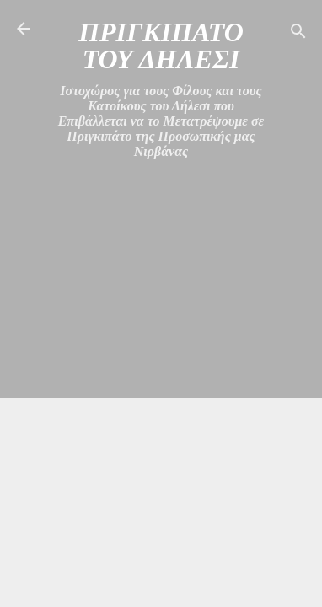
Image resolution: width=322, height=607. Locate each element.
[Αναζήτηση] (298, 34)
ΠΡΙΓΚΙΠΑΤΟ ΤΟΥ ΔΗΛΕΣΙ (161, 45)
